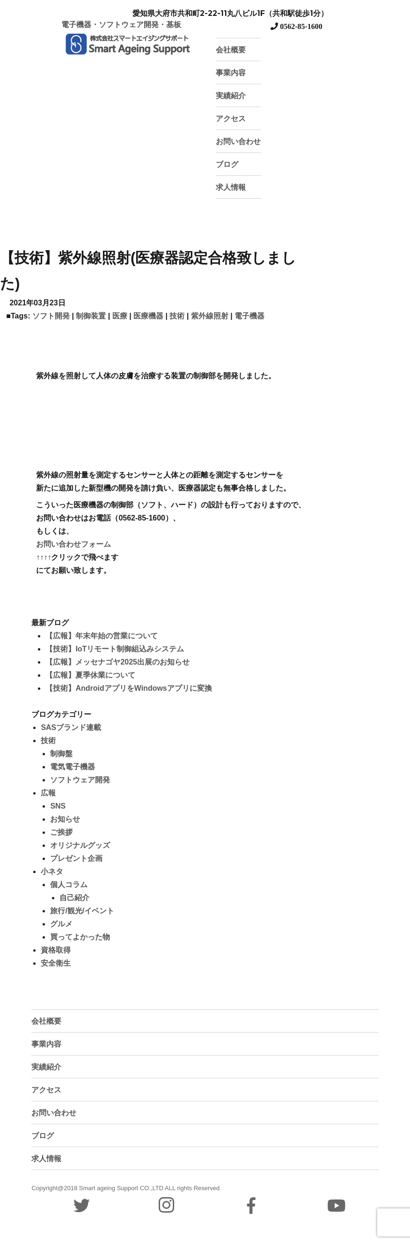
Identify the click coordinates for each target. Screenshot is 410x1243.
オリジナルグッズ (80, 845)
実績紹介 (231, 95)
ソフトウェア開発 (80, 780)
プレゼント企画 (76, 858)
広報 (48, 793)
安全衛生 (56, 963)
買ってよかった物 (80, 937)
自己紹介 (74, 898)
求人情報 (231, 187)
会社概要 (231, 49)
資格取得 (56, 950)
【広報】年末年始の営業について (101, 636)
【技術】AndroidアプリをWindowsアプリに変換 (128, 688)
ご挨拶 (61, 832)
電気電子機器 (72, 767)
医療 (119, 316)
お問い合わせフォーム (73, 544)
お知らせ (65, 819)
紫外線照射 (209, 316)
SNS (58, 806)
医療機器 (148, 316)
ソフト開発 (51, 316)
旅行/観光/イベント (82, 911)
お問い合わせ (238, 141)
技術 (176, 316)
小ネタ (52, 871)
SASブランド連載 (71, 727)
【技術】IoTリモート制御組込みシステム (114, 649)
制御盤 (61, 754)
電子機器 (249, 316)
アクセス (231, 118)
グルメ (61, 924)
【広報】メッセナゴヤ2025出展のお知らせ (117, 662)
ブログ (227, 164)
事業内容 (231, 72)
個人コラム (69, 885)
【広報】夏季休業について (90, 675)
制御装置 (91, 316)
